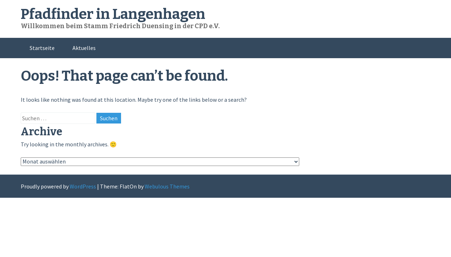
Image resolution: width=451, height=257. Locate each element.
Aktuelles (84, 47)
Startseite (42, 47)
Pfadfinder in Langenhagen (113, 14)
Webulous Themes (167, 186)
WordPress (83, 186)
